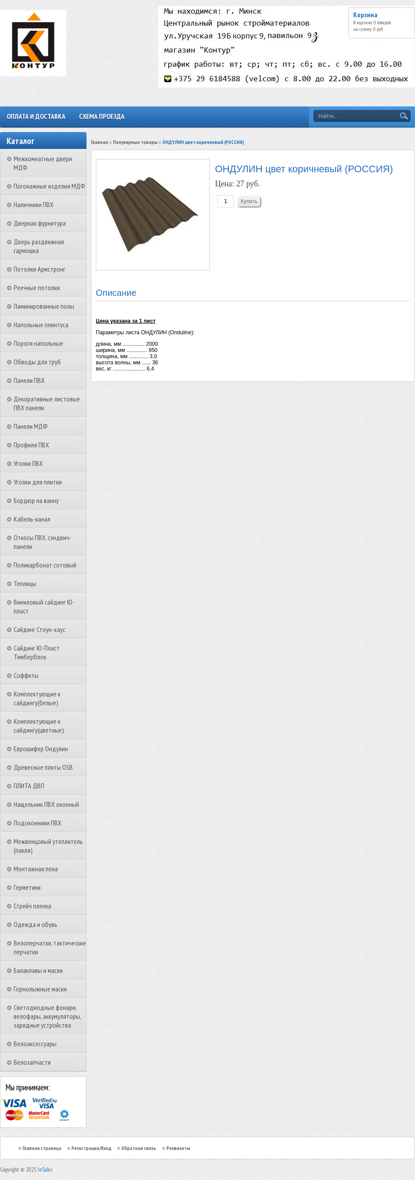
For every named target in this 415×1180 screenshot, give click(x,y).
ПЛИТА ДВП (29, 785)
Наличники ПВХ (33, 204)
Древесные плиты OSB (43, 767)
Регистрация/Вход (91, 1148)
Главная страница (42, 1148)
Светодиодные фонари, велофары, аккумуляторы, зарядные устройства (47, 1016)
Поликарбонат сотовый (45, 564)
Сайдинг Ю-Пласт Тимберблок (37, 652)
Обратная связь (138, 1148)
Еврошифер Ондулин (41, 748)
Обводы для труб (37, 361)
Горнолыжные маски (40, 988)
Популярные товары (135, 142)
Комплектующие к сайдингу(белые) (37, 698)
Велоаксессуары (35, 1043)
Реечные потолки (37, 287)
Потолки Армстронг (39, 269)
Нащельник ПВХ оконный (46, 804)
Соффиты (26, 675)
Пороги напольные (38, 343)
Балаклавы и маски (38, 970)
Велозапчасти (32, 1062)
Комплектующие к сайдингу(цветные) (39, 725)
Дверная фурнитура (40, 223)
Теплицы (25, 583)
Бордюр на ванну (36, 500)
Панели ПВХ (29, 380)
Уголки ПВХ (28, 463)
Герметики (27, 887)
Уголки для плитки (38, 481)
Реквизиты (178, 1148)
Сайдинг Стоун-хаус (39, 629)
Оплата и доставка (36, 116)
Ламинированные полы (44, 306)
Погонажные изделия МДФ (49, 186)
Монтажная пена (36, 868)
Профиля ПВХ (31, 444)
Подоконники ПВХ (37, 822)
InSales (45, 1169)
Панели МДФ (31, 426)
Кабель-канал (32, 518)
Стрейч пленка (32, 905)
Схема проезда (101, 116)
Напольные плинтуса (41, 324)
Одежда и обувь (35, 924)
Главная (99, 142)
